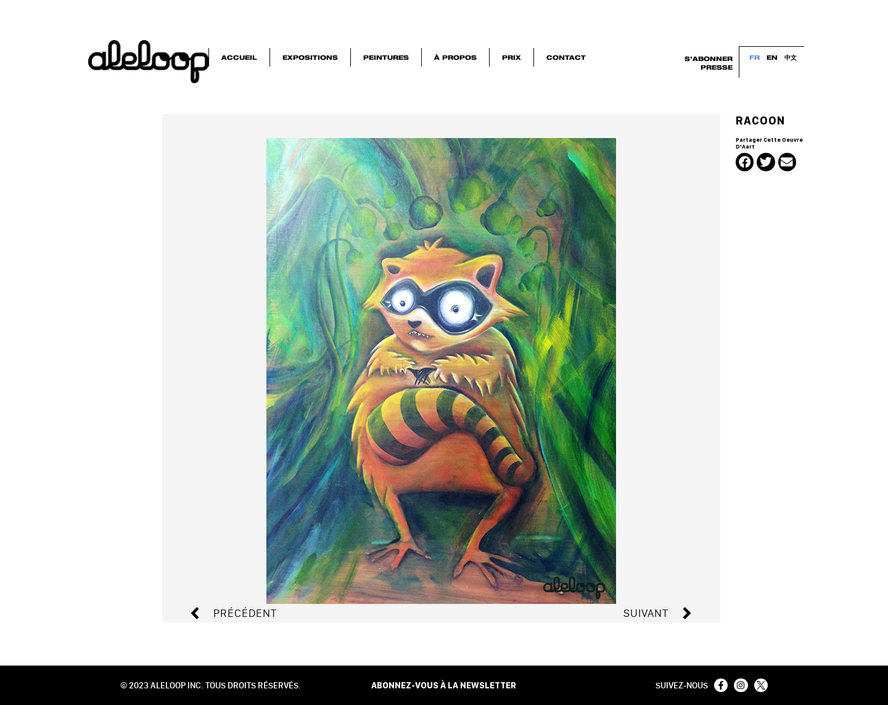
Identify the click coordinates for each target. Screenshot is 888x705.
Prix (511, 56)
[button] (745, 162)
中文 (791, 56)
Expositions (310, 56)
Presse (717, 66)
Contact (566, 56)
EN (772, 56)
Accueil (239, 56)
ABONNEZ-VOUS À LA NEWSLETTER (443, 685)
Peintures (386, 56)
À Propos (455, 56)
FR (755, 56)
